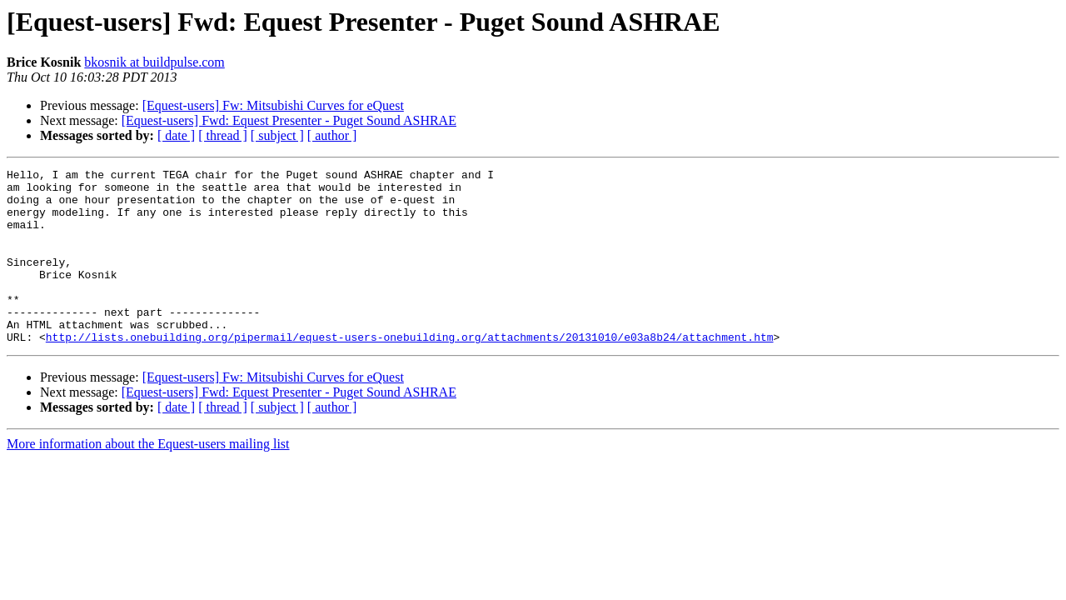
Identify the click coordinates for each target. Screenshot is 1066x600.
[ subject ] (277, 135)
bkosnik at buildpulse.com (154, 62)
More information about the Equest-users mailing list (148, 479)
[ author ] (332, 135)
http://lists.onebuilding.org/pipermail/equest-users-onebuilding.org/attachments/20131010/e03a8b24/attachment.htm (410, 371)
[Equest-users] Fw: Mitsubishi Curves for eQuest (273, 105)
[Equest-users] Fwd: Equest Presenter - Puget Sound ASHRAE (289, 120)
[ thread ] (222, 135)
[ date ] (176, 135)
